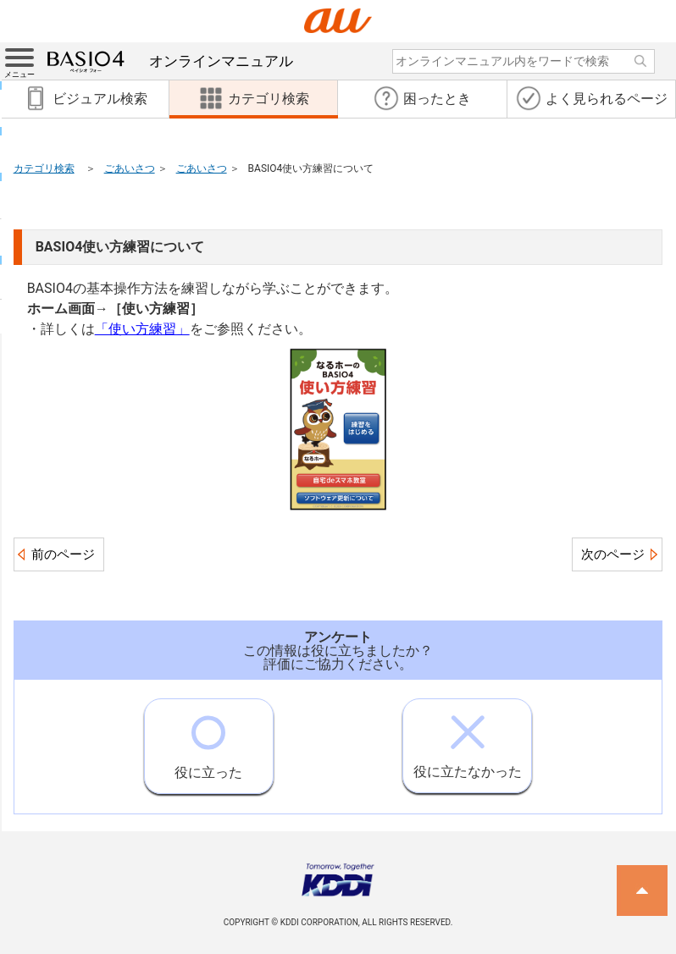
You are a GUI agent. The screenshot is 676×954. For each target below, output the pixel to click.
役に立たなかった (467, 739)
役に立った (208, 739)
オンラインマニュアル (170, 60)
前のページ (63, 554)
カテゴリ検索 (44, 168)
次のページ (613, 554)
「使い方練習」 (142, 329)
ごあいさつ (129, 168)
